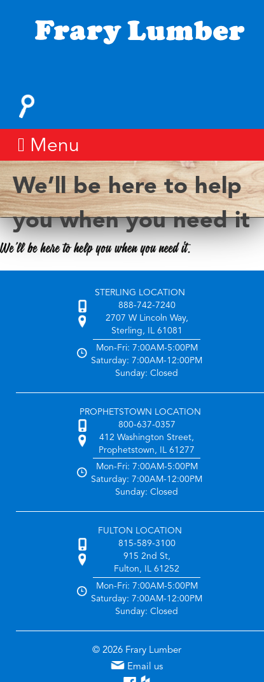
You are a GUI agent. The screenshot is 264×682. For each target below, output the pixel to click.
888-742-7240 (147, 305)
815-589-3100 (147, 543)
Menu (49, 145)
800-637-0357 (147, 424)
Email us (137, 667)
